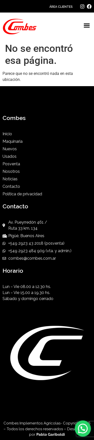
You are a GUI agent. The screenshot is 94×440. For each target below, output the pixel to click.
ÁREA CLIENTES (61, 7)
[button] (86, 25)
